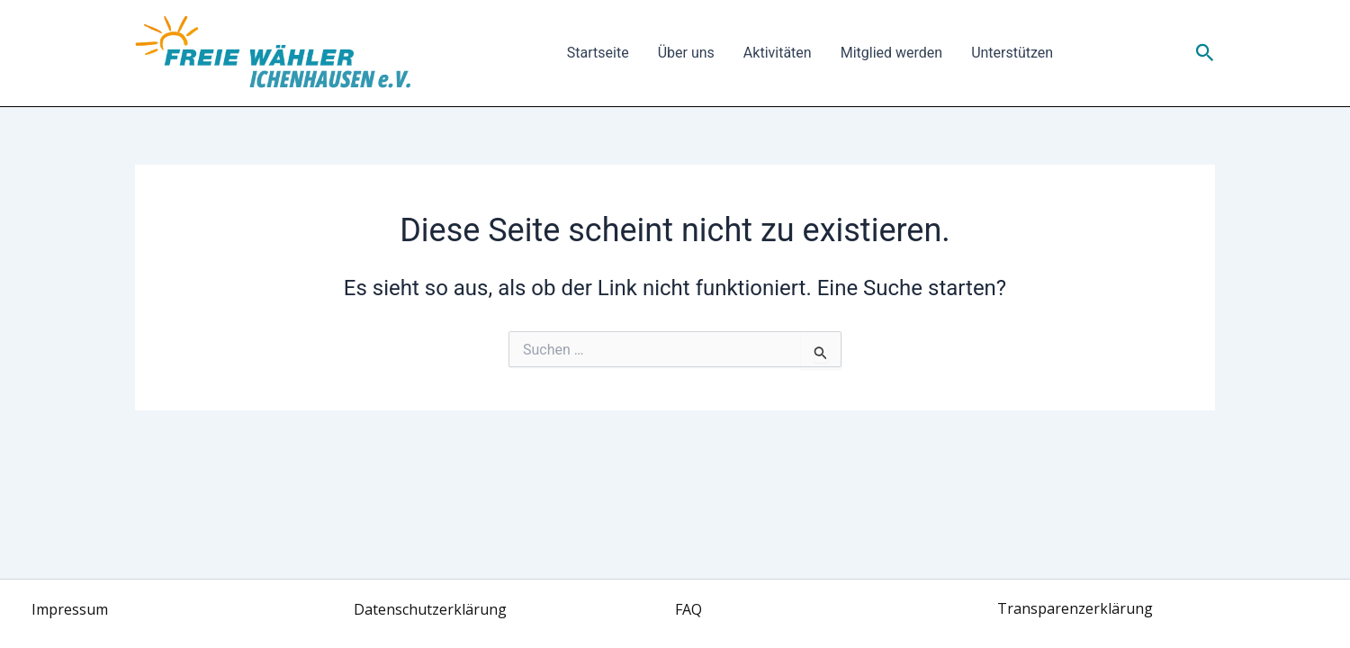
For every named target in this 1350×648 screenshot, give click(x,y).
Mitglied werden (891, 52)
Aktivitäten (777, 52)
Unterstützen (1012, 52)
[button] (1205, 53)
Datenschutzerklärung (430, 609)
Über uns (686, 52)
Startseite (598, 52)
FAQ (688, 609)
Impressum (70, 609)
